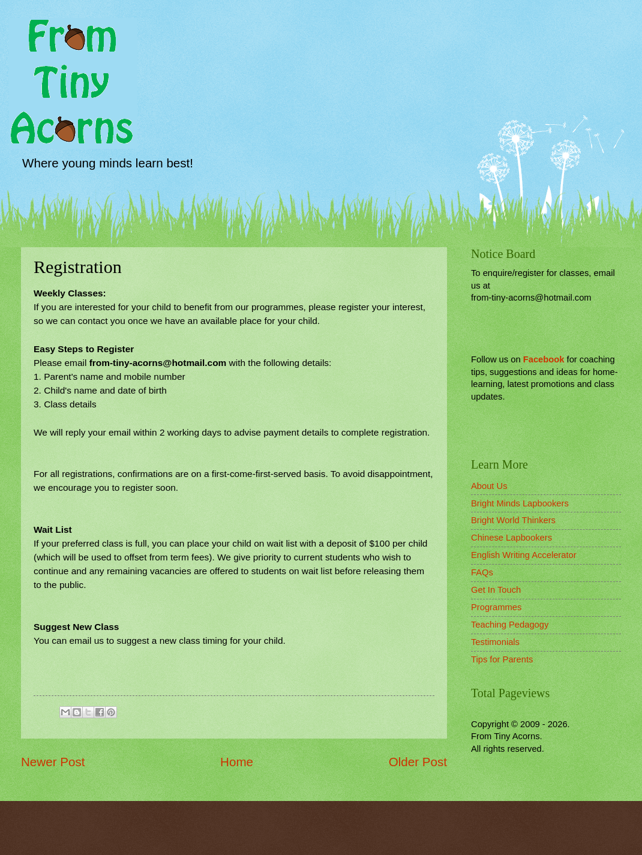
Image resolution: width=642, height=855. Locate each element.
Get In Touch (496, 590)
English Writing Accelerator (524, 555)
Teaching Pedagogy (509, 624)
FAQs (482, 572)
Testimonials (495, 642)
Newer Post (53, 762)
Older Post (418, 762)
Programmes (496, 607)
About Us (489, 486)
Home (236, 762)
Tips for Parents (502, 659)
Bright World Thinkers (513, 520)
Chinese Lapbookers (511, 537)
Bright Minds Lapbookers (520, 503)
